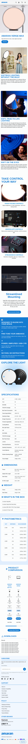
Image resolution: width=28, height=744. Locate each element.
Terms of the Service (5, 711)
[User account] (18, 2)
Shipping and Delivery (6, 704)
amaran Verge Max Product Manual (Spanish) (10, 644)
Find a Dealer (4, 691)
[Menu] (25, 2)
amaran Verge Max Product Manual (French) (9, 645)
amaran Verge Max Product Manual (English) (9, 642)
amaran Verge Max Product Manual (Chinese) (10, 652)
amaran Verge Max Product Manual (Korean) (9, 649)
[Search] (16, 2)
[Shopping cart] (22, 2)
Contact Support (5, 695)
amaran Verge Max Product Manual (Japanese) (10, 651)
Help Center (4, 693)
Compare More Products (14, 630)
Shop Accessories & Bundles (14, 312)
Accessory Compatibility (6, 689)
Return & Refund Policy (6, 706)
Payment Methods (5, 713)
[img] (14, 376)
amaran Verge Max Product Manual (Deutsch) (10, 648)
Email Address (4, 665)
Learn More (9, 622)
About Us (3, 686)
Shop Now (5, 41)
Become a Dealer (5, 697)
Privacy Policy (6, 673)
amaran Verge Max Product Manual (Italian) (9, 647)
